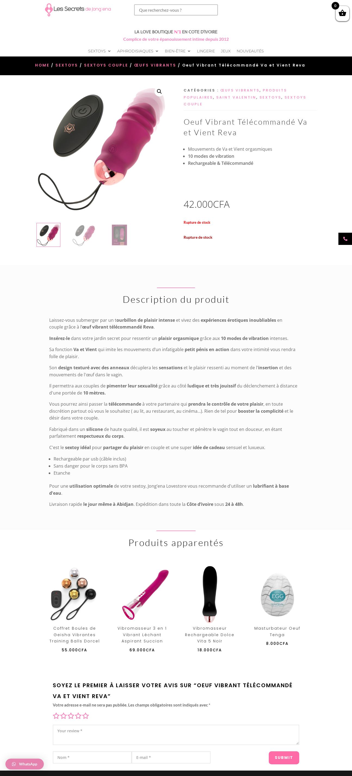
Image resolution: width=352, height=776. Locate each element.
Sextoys (97, 51)
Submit (274, 754)
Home (42, 65)
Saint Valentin (236, 97)
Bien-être (175, 51)
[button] (159, 91)
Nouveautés (250, 51)
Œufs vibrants (155, 65)
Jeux (226, 51)
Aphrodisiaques (135, 51)
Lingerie (206, 51)
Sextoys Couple (106, 65)
